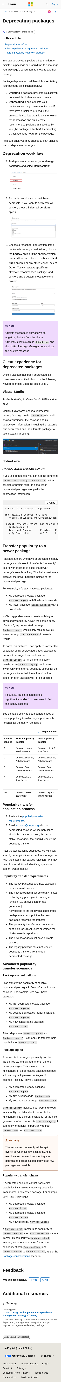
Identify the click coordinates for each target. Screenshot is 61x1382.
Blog (44, 1363)
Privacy (21, 1368)
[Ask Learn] (49, 11)
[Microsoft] (30, 4)
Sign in (54, 4)
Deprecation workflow (16, 44)
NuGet (14, 11)
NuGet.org (27, 11)
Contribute (8, 1368)
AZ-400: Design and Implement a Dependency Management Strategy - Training (27, 1314)
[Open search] (47, 4)
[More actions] (55, 11)
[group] (30, 522)
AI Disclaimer (9, 1363)
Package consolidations (16, 1256)
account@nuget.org (27, 825)
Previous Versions (29, 1363)
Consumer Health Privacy (15, 1372)
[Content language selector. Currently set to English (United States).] (18, 1348)
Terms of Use (41, 1372)
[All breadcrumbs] (5, 11)
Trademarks (9, 1377)
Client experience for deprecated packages (26, 48)
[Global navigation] (3, 4)
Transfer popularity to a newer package (25, 52)
